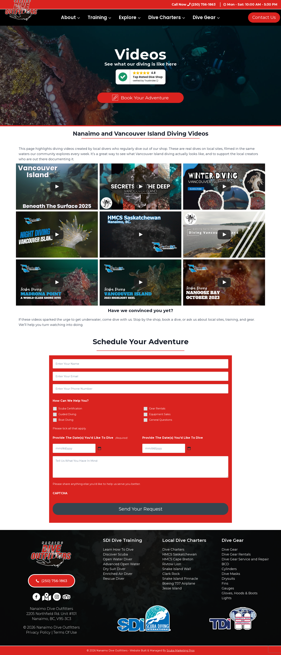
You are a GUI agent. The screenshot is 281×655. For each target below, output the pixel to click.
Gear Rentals (157, 408)
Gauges (228, 588)
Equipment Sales (159, 414)
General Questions (160, 419)
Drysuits (228, 579)
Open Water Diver (117, 559)
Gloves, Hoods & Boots (240, 593)
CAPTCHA (60, 493)
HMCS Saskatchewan (179, 554)
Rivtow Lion (171, 564)
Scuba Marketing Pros (180, 650)
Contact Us (264, 17)
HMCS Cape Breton (177, 559)
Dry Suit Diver (114, 569)
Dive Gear (230, 550)
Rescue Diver (113, 579)
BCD (225, 564)
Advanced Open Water (121, 564)
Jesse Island (172, 588)
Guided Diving (67, 414)
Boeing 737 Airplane (178, 583)
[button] (140, 98)
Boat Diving (65, 419)
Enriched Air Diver (117, 574)
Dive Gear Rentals (236, 554)
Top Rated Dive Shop (148, 77)
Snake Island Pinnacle (180, 579)
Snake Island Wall (176, 569)
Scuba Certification (70, 408)
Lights (227, 598)
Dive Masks (231, 574)
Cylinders (229, 569)
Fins (225, 583)
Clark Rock (171, 574)
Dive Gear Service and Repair (245, 559)
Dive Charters (173, 550)
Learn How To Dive (118, 550)
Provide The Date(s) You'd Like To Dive (90, 437)
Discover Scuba (115, 554)
